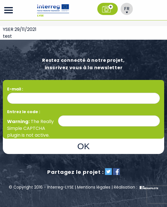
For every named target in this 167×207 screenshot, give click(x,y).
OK (83, 146)
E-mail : (15, 89)
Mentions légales (93, 187)
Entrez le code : (23, 112)
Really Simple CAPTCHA (30, 125)
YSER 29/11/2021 (19, 29)
